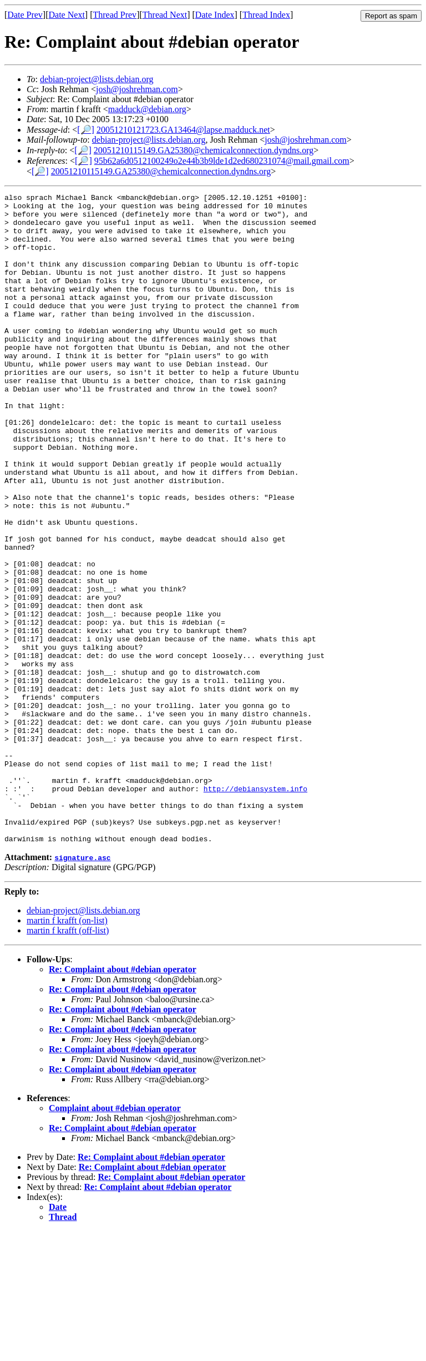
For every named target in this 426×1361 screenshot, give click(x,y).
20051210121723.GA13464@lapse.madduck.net (183, 129)
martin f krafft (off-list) (68, 1060)
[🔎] (85, 129)
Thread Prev (114, 14)
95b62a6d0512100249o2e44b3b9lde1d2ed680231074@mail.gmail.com (221, 160)
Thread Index (266, 14)
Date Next (67, 14)
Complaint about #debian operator (115, 1238)
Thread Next (165, 14)
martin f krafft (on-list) (67, 1050)
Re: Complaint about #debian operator (122, 1099)
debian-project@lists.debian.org (97, 79)
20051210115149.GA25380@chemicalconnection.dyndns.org (203, 150)
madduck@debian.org (147, 109)
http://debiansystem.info (255, 908)
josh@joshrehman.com (137, 89)
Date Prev (25, 14)
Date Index (215, 14)
